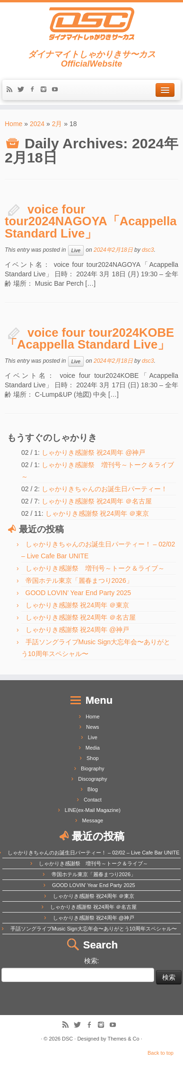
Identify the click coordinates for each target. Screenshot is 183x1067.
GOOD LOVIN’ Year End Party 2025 (78, 593)
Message (93, 820)
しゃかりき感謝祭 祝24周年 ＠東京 (97, 513)
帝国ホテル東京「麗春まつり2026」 (79, 580)
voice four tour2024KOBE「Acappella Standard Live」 (89, 338)
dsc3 (148, 250)
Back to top (161, 1053)
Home (13, 124)
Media (93, 748)
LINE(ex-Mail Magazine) (93, 810)
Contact (93, 799)
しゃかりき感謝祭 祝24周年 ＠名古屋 (97, 501)
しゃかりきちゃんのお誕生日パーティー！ (104, 489)
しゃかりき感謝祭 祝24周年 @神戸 (94, 452)
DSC (67, 1038)
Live (75, 250)
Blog (92, 789)
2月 (57, 124)
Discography (92, 779)
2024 (37, 124)
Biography (93, 768)
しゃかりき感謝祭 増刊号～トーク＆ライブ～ (95, 568)
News (92, 727)
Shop (93, 758)
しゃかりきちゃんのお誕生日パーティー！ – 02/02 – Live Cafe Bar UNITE (94, 852)
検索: (91, 961)
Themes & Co (123, 1038)
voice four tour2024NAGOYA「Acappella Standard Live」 (91, 221)
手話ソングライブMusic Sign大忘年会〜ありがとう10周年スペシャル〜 (93, 928)
